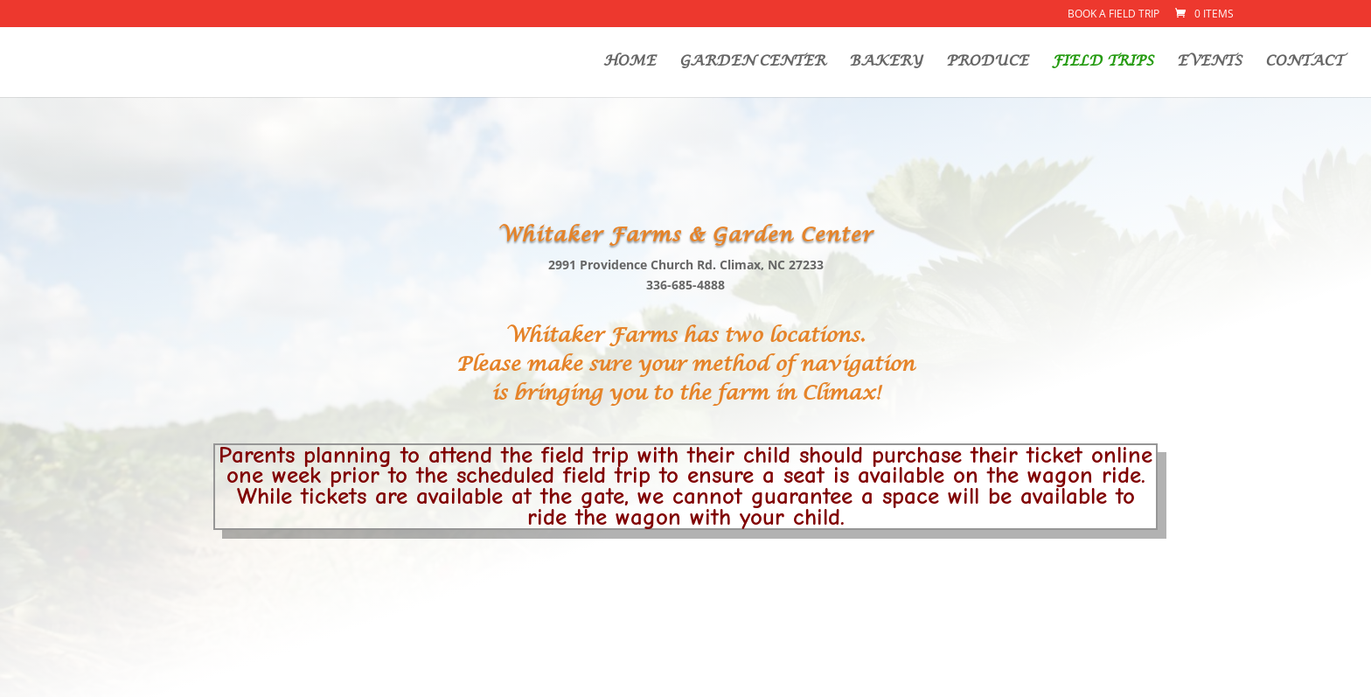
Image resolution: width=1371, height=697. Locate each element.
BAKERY (885, 63)
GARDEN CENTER (752, 63)
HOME (629, 63)
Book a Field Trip (1113, 15)
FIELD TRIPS (1102, 63)
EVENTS (1209, 63)
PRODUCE (987, 63)
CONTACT (1304, 63)
